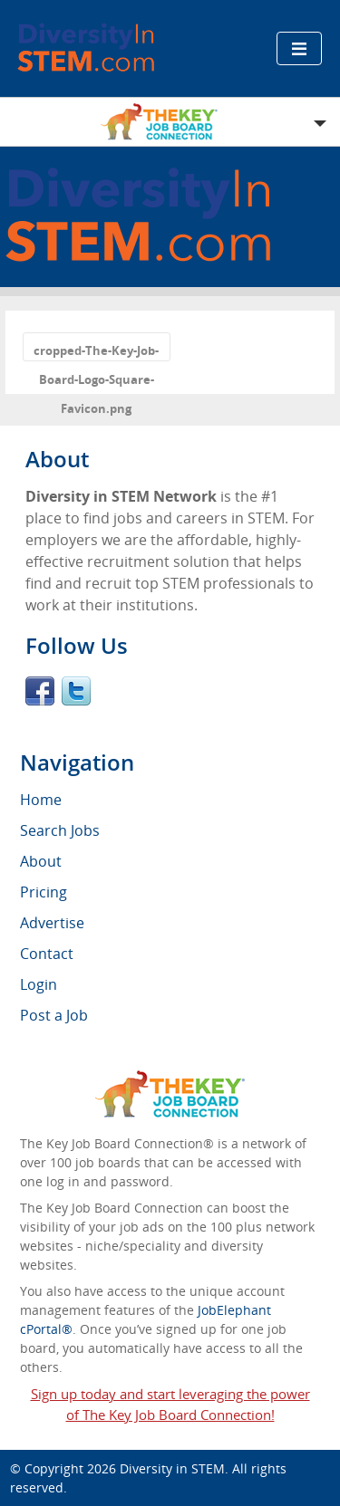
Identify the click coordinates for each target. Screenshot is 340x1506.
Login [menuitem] (38, 984)
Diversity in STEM (172, 1468)
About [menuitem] (41, 861)
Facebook (39, 690)
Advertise (52, 923)
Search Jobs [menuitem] (60, 830)
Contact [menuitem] (46, 954)
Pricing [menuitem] (43, 892)
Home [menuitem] (41, 800)
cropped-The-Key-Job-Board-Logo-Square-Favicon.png (96, 351)
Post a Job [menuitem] (54, 1015)
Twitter (76, 690)
